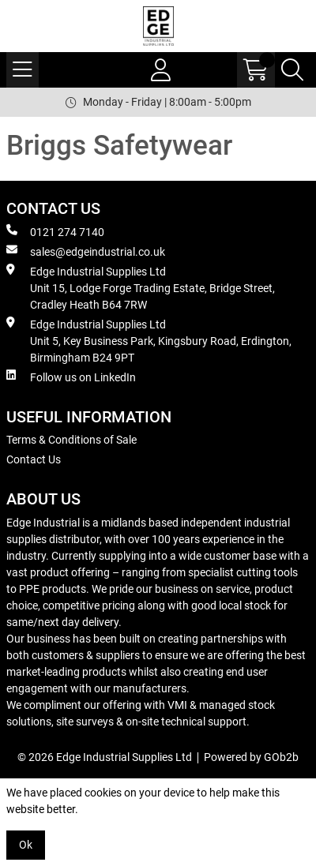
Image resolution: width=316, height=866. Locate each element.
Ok (25, 844)
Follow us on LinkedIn (71, 376)
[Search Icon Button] (292, 70)
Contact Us (33, 459)
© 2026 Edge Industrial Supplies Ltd (104, 757)
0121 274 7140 (55, 231)
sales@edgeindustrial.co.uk (85, 251)
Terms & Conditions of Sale (71, 439)
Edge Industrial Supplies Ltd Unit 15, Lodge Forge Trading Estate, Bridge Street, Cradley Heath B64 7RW (140, 287)
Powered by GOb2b (251, 757)
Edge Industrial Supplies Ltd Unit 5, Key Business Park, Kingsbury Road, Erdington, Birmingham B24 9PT (149, 340)
